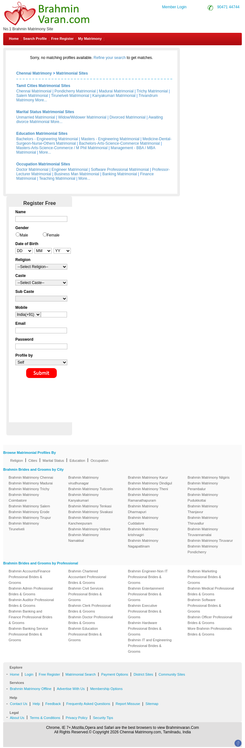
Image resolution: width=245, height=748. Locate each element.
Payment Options (114, 674)
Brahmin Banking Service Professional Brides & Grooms (28, 634)
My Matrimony (90, 38)
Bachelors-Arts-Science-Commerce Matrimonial (119, 143)
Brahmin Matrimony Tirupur (30, 517)
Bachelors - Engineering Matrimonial (47, 139)
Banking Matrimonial (119, 174)
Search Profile (35, 38)
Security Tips (103, 718)
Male (24, 235)
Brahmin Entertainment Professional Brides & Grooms (146, 594)
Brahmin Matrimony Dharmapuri (143, 509)
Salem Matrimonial (32, 95)
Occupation (99, 460)
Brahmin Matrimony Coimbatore (24, 497)
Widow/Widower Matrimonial (82, 117)
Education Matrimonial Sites (42, 133)
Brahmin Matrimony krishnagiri (143, 532)
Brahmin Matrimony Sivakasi (90, 512)
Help (36, 704)
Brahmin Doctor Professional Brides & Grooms (90, 620)
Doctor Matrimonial (32, 169)
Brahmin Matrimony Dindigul (150, 483)
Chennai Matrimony (34, 73)
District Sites (143, 674)
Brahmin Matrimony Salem (29, 506)
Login (29, 674)
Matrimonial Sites (72, 73)
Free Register (62, 38)
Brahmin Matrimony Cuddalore (143, 520)
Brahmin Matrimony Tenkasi (90, 506)
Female (53, 235)
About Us (17, 718)
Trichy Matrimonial (152, 91)
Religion (16, 460)
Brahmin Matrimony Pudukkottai (203, 497)
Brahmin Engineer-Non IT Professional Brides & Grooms (148, 577)
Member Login (174, 7)
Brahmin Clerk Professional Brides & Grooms (89, 608)
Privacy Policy (76, 718)
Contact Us (220, 53)
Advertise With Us (71, 689)
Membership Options (106, 689)
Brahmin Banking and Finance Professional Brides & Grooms (30, 617)
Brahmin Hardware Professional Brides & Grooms (144, 628)
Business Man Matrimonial (76, 174)
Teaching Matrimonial (57, 178)
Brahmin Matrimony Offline (30, 689)
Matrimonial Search (80, 674)
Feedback (53, 704)
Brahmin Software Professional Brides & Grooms (204, 605)
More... (41, 100)
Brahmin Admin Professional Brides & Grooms (31, 591)
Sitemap (151, 704)
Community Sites (172, 674)
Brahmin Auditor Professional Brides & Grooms (31, 602)
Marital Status (53, 460)
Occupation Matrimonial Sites (43, 164)
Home (14, 38)
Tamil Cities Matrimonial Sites (43, 86)
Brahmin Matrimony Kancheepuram (83, 520)
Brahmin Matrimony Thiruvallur (203, 520)
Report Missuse (127, 704)
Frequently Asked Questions (88, 704)
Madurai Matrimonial (116, 91)
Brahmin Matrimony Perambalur (203, 486)
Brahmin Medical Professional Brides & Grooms (211, 591)
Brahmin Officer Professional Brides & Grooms (210, 620)
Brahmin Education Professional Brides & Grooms (85, 634)
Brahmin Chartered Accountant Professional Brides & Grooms (87, 577)
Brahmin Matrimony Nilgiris (208, 477)
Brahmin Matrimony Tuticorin (90, 489)
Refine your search (109, 57)
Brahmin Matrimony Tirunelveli (24, 526)
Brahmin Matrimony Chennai (31, 477)
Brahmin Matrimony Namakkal (83, 537)
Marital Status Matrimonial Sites (45, 112)
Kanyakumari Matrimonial (113, 95)
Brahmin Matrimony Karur (148, 477)
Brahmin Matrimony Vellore (89, 529)
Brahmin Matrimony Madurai (31, 483)
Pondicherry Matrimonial (75, 91)
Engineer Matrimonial (70, 169)
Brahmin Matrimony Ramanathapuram (143, 497)
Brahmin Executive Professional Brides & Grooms (144, 611)
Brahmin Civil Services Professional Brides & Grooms (85, 594)
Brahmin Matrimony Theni (148, 489)
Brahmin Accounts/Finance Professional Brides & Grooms (29, 577)
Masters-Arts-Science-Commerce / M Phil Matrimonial (62, 148)
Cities (32, 460)
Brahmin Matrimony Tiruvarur (210, 540)
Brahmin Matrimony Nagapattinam (143, 543)
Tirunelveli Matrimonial (70, 95)
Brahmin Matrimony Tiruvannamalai (203, 532)
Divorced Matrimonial (127, 117)
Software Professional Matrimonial (120, 169)
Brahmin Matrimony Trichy (29, 489)
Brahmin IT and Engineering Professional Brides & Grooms (150, 645)
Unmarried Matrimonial (35, 117)
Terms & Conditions (45, 718)
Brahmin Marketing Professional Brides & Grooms (204, 577)
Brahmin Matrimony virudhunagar (83, 480)
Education (77, 460)
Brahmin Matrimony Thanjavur (203, 509)
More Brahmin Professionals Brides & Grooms (210, 631)
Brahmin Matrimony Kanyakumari (83, 497)
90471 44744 (228, 7)
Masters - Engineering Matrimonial (110, 139)
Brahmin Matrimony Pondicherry (203, 549)
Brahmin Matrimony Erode (29, 512)
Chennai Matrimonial (33, 91)
